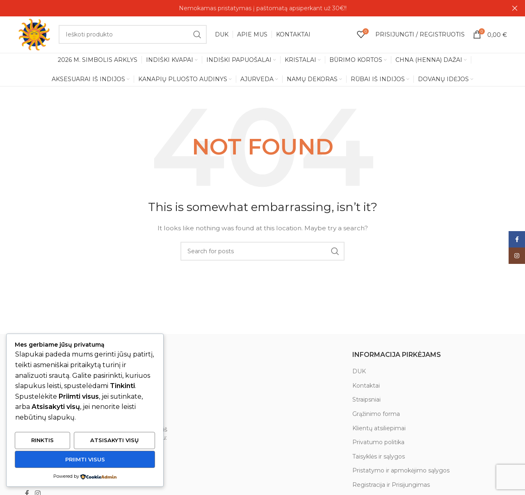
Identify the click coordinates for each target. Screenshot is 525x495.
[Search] (132, 34)
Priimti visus (85, 459)
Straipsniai (366, 400)
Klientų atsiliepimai (379, 428)
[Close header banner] (514, 8)
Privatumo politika (378, 442)
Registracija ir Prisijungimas (391, 485)
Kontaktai (366, 386)
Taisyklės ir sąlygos (378, 457)
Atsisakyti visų (114, 440)
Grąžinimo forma (376, 414)
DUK (359, 371)
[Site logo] (34, 34)
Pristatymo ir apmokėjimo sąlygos (401, 471)
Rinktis (42, 440)
